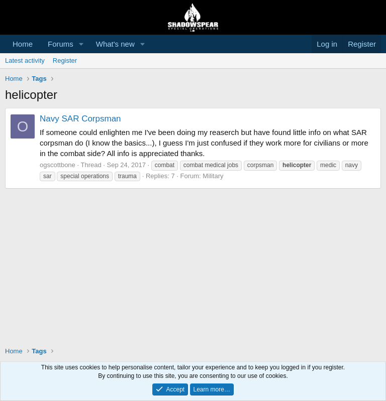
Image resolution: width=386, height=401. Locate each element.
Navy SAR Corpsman (80, 118)
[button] (81, 44)
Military (213, 176)
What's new (115, 44)
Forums (60, 44)
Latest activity (25, 60)
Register (65, 60)
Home (23, 44)
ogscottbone (57, 165)
